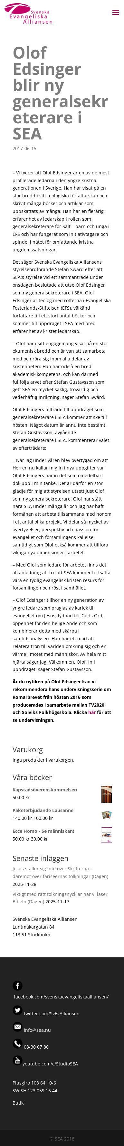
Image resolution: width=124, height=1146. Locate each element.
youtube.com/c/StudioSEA (45, 1064)
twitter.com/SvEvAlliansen (51, 1013)
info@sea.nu (37, 1030)
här (92, 712)
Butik (18, 1103)
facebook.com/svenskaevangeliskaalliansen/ (61, 997)
